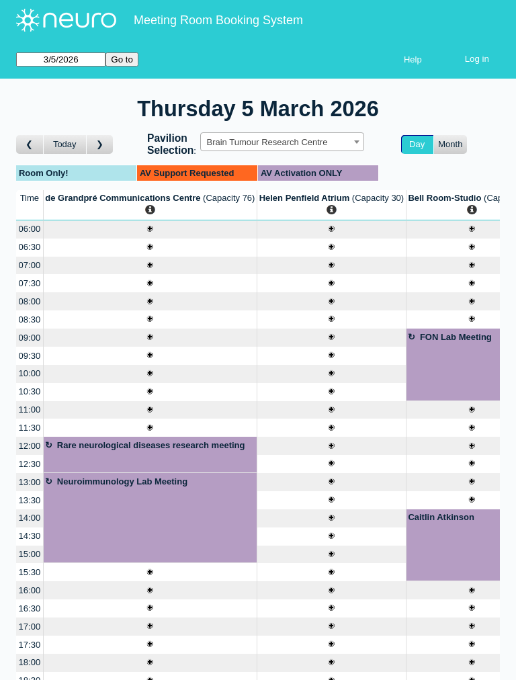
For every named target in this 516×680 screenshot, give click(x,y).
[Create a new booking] (150, 229)
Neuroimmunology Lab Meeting (122, 481)
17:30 (30, 645)
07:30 (30, 283)
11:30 (30, 428)
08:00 (30, 301)
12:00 (30, 446)
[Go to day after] (100, 145)
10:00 (30, 373)
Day (417, 144)
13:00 (30, 482)
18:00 (30, 662)
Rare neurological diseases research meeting (151, 445)
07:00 (30, 265)
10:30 (30, 391)
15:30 (30, 572)
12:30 (30, 464)
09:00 (30, 338)
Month (450, 144)
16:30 (30, 608)
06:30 (30, 247)
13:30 (30, 500)
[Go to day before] (30, 145)
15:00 (30, 554)
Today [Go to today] (65, 144)
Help (413, 59)
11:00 (30, 410)
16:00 (30, 590)
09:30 (30, 356)
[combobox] (282, 141)
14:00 (30, 518)
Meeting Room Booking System (218, 20)
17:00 (30, 627)
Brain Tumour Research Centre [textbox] (266, 142)
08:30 (30, 319)
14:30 (30, 536)
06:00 (30, 229)
